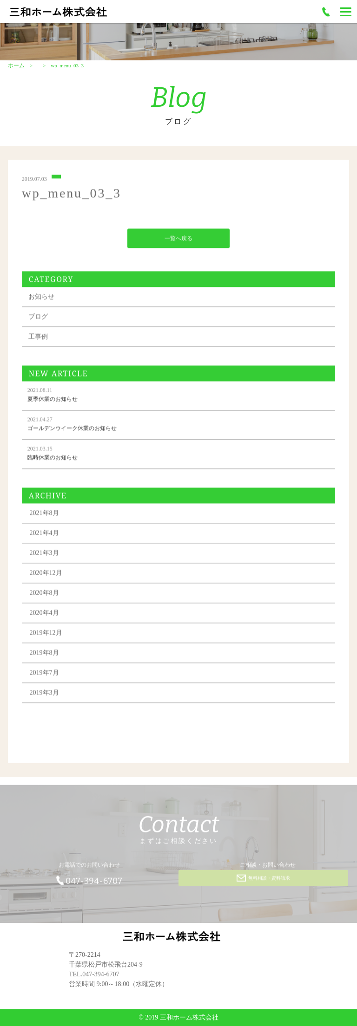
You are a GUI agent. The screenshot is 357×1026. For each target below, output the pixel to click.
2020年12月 (46, 574)
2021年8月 (44, 514)
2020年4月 (44, 614)
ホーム (16, 66)
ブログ (38, 318)
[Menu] (345, 11)
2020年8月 (44, 594)
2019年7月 (44, 674)
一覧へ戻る (178, 240)
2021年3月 (44, 554)
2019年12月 (46, 634)
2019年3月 (44, 694)
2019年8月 (44, 654)
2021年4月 (44, 534)
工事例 (38, 338)
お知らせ (41, 298)
